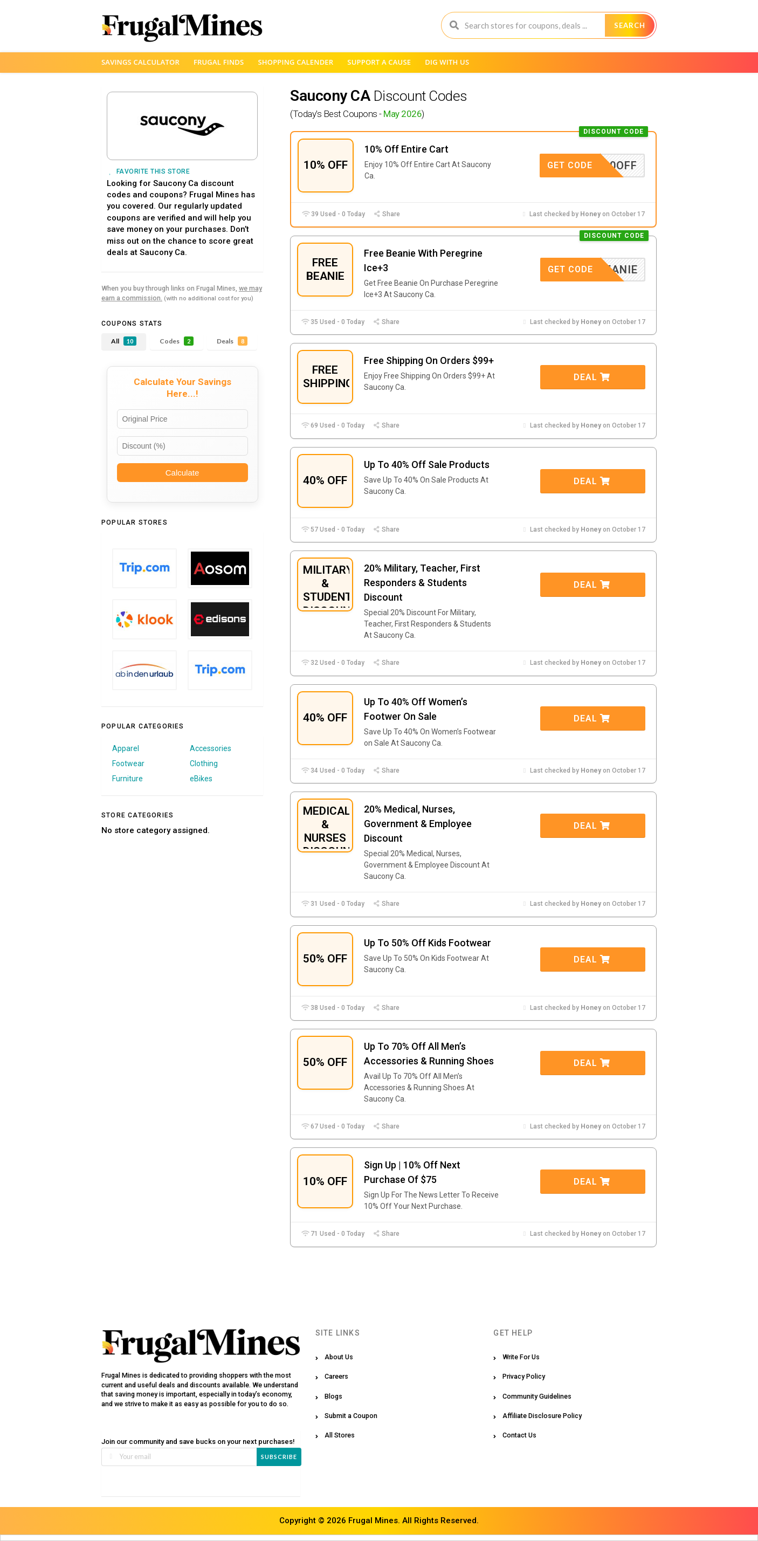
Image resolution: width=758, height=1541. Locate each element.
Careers (336, 1376)
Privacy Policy (523, 1376)
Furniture (127, 778)
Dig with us (447, 62)
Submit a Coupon (351, 1416)
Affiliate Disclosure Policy (542, 1416)
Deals (232, 341)
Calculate (182, 472)
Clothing (204, 763)
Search (629, 25)
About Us (339, 1357)
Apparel (125, 748)
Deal (592, 377)
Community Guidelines (536, 1396)
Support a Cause (379, 62)
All (123, 341)
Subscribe (279, 1456)
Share (386, 214)
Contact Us (519, 1435)
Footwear (128, 763)
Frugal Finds (219, 62)
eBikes (201, 778)
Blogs (333, 1396)
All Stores (340, 1435)
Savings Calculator (140, 62)
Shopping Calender (295, 62)
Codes (177, 341)
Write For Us (521, 1357)
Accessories (210, 748)
